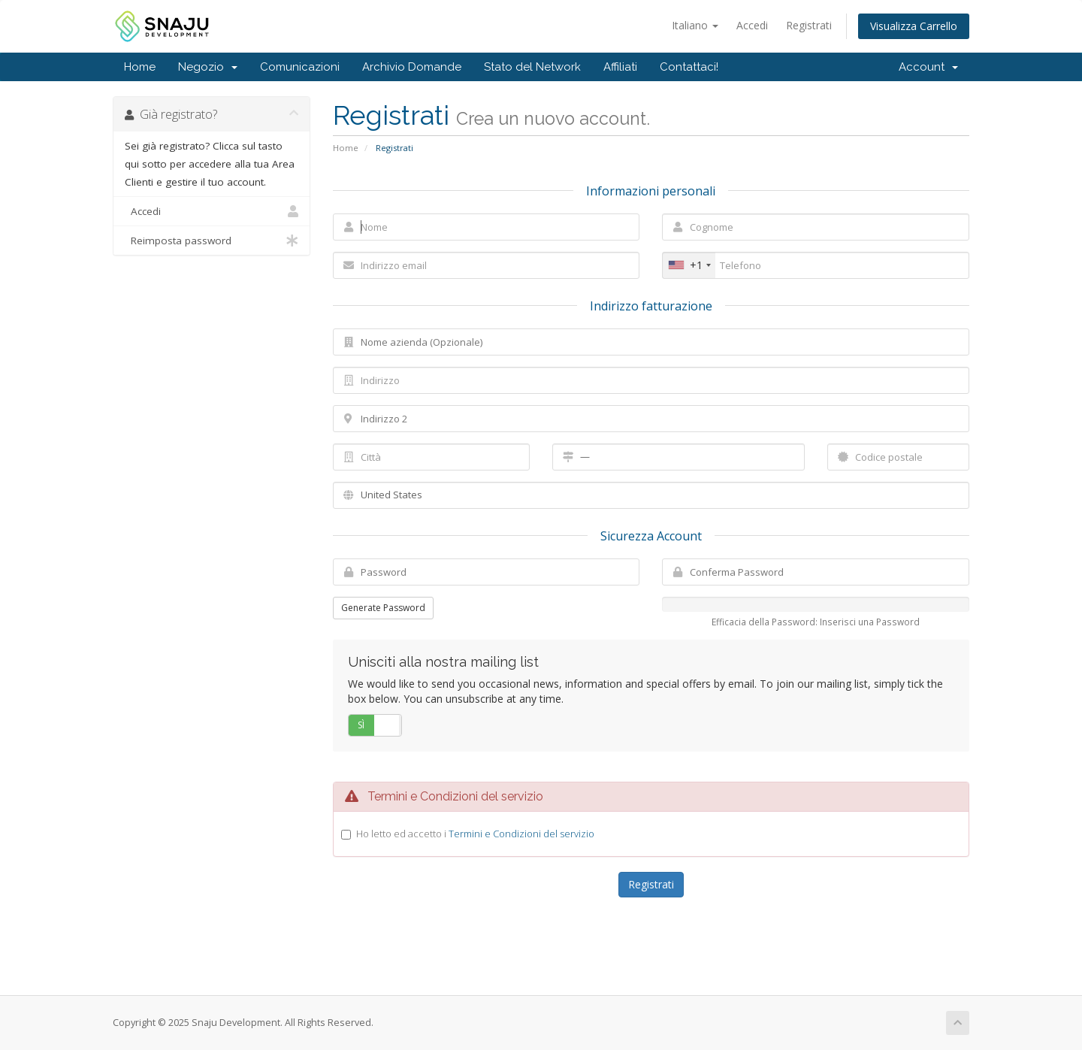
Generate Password (383, 607)
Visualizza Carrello (913, 26)
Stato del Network (532, 67)
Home (140, 67)
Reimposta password (211, 240)
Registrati (809, 25)
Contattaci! (689, 67)
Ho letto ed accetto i (475, 833)
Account (928, 67)
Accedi (752, 25)
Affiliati (620, 67)
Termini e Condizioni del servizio (521, 833)
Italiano (695, 25)
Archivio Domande (411, 67)
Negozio (207, 67)
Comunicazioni (300, 67)
